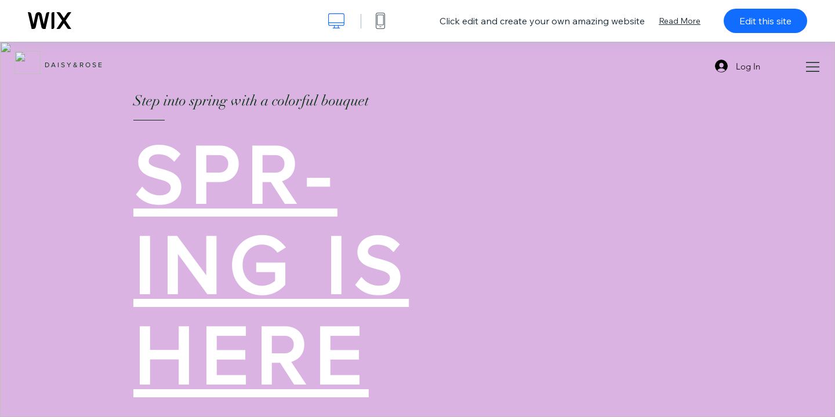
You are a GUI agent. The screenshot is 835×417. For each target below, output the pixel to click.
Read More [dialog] (679, 21)
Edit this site (765, 21)
